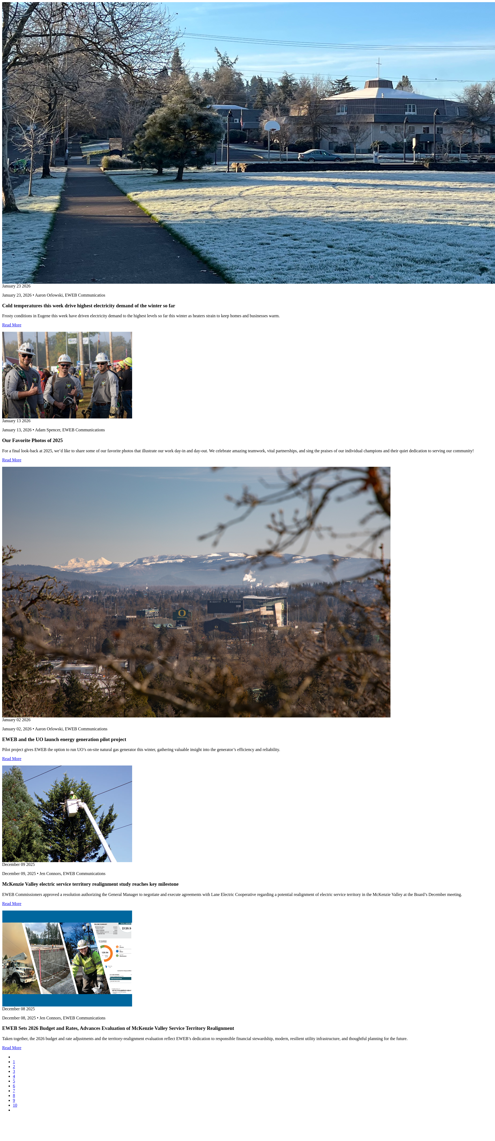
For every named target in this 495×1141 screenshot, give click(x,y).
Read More (11, 325)
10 (15, 1105)
